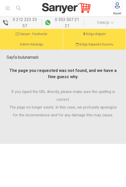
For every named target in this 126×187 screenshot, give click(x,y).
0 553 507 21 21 (67, 22)
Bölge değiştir (94, 34)
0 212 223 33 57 (25, 22)
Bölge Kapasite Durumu (94, 44)
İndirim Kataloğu (31, 44)
